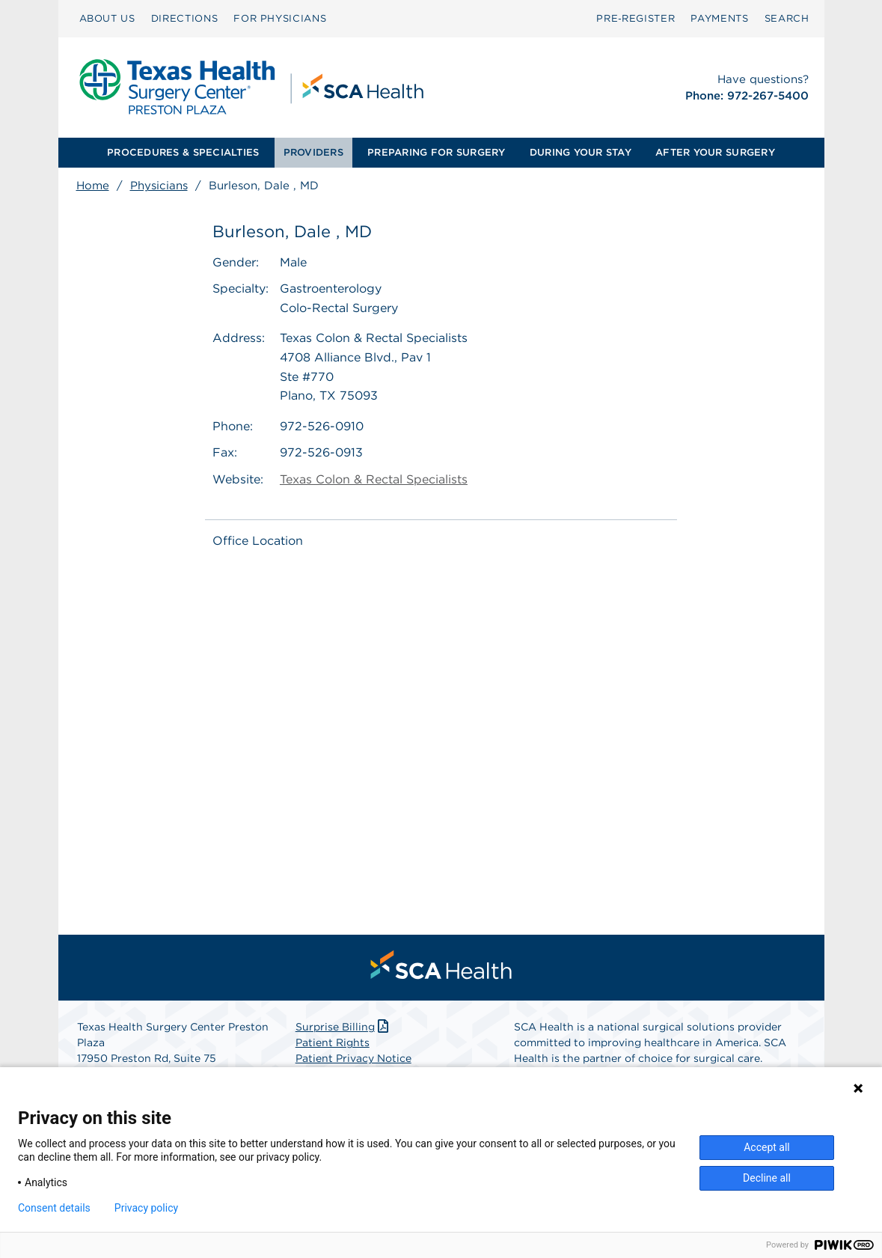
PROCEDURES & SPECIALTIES (183, 152)
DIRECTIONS (184, 18)
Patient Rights (332, 1042)
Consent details (54, 1208)
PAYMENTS (719, 18)
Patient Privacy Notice (353, 1058)
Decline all (767, 1178)
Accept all (767, 1147)
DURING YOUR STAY (580, 152)
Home (92, 185)
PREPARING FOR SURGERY (436, 152)
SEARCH (787, 18)
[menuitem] (107, 18)
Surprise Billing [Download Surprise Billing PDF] (343, 1027)
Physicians (159, 185)
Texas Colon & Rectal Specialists (374, 479)
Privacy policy (146, 1208)
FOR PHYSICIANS (279, 18)
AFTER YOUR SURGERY (715, 152)
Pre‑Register (635, 18)
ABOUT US (107, 18)
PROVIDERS (313, 152)
